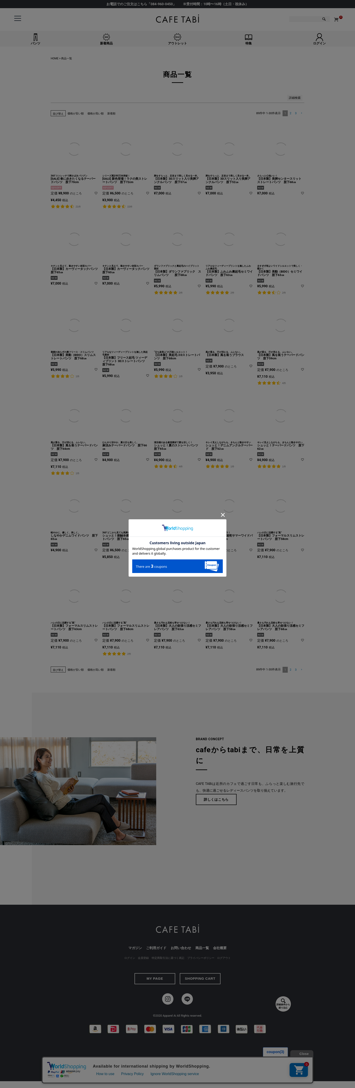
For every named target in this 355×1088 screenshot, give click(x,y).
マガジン (135, 948)
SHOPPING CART (200, 978)
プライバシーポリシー (200, 958)
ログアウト (224, 958)
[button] (301, 113)
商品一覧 (202, 948)
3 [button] (296, 113)
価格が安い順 (75, 113)
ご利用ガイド (156, 948)
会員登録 (143, 958)
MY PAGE (154, 978)
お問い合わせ (181, 948)
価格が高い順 (95, 113)
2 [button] (290, 113)
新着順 (111, 113)
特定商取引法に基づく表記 (168, 958)
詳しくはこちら (216, 799)
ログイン (129, 958)
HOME (54, 58)
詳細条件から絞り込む (283, 1004)
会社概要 (220, 948)
